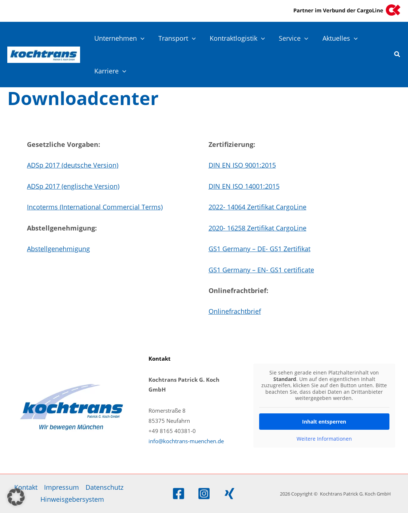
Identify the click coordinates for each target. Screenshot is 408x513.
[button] (397, 55)
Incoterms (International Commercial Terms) (95, 207)
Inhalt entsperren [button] (324, 421)
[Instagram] (204, 493)
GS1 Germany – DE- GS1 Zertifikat (259, 248)
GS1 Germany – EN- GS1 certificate (261, 269)
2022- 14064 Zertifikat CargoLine (257, 207)
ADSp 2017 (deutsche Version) (72, 165)
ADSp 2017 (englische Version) (73, 186)
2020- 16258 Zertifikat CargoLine (257, 228)
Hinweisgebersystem (72, 499)
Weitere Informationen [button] (324, 438)
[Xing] (229, 493)
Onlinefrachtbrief (235, 311)
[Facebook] (178, 493)
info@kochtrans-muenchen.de (186, 441)
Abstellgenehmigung (58, 248)
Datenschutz (104, 487)
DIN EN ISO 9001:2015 (242, 165)
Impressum (61, 487)
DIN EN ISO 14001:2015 (244, 186)
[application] (140, 38)
